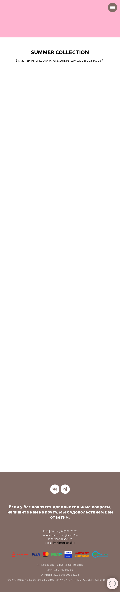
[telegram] (65, 489)
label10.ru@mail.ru (64, 542)
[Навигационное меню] (112, 7)
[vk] (54, 489)
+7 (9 (58, 531)
